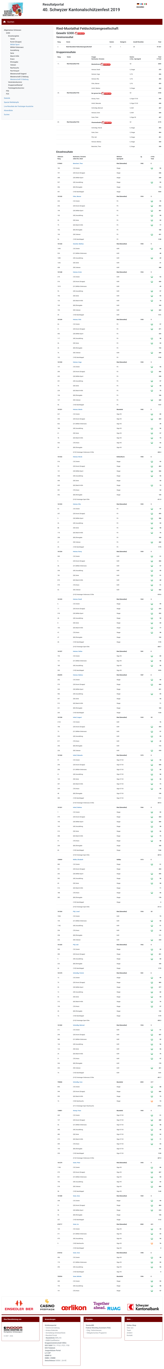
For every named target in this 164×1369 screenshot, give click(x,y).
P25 (7, 94)
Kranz (12, 59)
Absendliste (8, 110)
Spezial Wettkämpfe (11, 102)
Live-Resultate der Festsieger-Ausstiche (18, 106)
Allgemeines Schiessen (12, 30)
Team (129, 1330)
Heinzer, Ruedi (77, 599)
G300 (8, 33)
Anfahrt (129, 1333)
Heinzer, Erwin (77, 272)
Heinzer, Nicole (77, 457)
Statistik (7, 98)
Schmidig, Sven (77, 1082)
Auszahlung (14, 50)
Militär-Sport (14, 45)
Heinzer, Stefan (77, 651)
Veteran (13, 65)
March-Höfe (14, 56)
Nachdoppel (14, 71)
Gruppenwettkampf (15, 85)
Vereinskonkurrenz (15, 82)
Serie (12, 53)
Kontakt (130, 1335)
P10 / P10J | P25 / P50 (57, 1345)
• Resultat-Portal (51, 1335)
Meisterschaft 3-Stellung (19, 79)
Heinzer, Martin (77, 409)
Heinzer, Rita (77, 504)
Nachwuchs (14, 68)
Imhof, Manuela (78, 755)
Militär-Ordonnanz (17, 47)
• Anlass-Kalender (51, 1330)
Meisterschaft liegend (18, 74)
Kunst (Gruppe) (16, 42)
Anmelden (140, 7)
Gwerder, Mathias (78, 244)
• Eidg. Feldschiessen (93, 1330)
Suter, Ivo (76, 1224)
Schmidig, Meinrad (78, 1025)
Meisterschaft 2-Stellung (19, 77)
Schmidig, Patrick (78, 973)
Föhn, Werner (77, 196)
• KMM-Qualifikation (52, 1340)
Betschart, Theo (78, 163)
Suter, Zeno (76, 1196)
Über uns (130, 1328)
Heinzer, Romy (77, 551)
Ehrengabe (14, 62)
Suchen (10, 22)
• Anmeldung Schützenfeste (55, 1333)
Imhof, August (77, 717)
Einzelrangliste (13, 36)
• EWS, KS (53, 1338)
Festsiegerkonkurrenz (16, 88)
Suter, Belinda (77, 1276)
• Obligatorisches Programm (96, 1333)
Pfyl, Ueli (75, 944)
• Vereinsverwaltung (52, 1328)
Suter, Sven (76, 1253)
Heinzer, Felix (77, 319)
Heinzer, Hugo (77, 362)
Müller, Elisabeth (78, 859)
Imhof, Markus (77, 807)
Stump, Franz (77, 1110)
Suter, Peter (76, 1162)
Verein (12, 39)
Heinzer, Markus (78, 675)
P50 (7, 91)
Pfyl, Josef (76, 911)
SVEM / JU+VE (60, 1361)
